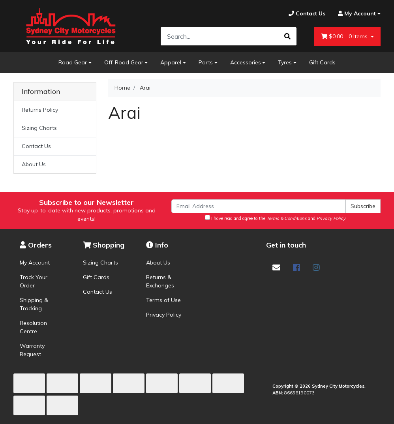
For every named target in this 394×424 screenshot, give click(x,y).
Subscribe (363, 206)
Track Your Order (33, 281)
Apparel (170, 62)
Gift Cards (322, 62)
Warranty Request (32, 350)
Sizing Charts (39, 127)
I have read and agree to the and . (276, 218)
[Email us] (276, 267)
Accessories (245, 62)
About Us (34, 164)
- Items (345, 36)
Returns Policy (40, 109)
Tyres (285, 62)
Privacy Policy (163, 314)
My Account (35, 262)
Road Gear (72, 62)
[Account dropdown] (356, 13)
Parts (206, 62)
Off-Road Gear (123, 62)
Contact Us (36, 146)
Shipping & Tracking (34, 304)
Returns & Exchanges (160, 281)
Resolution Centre (33, 327)
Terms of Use (163, 300)
